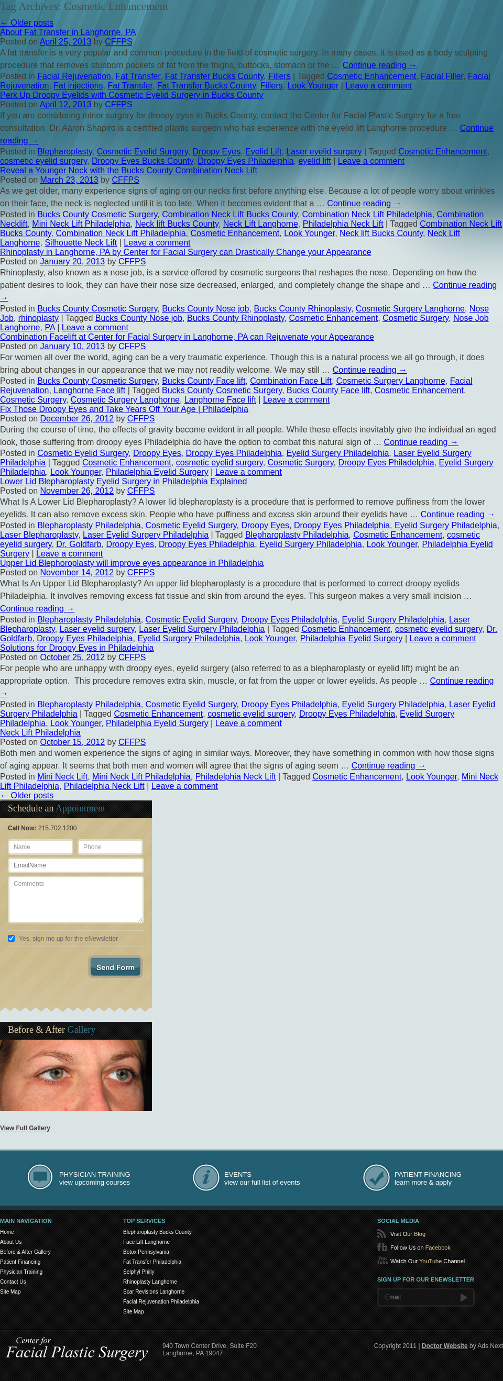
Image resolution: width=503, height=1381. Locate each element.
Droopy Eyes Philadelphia (245, 161)
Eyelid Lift (263, 151)
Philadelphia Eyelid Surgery (157, 471)
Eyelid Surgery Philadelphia (338, 453)
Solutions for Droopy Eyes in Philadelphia (77, 647)
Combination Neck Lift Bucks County (229, 214)
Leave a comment (378, 85)
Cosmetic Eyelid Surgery (142, 151)
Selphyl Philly (138, 1272)
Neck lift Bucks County (176, 223)
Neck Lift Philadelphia (40, 732)
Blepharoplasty (64, 151)
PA (49, 327)
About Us (10, 1242)
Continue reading (380, 65)
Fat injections (78, 85)
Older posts (26, 22)
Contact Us (13, 1282)
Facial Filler (442, 76)
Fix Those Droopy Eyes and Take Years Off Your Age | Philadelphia (124, 409)
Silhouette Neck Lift (81, 242)
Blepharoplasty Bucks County (157, 1232)
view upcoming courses (94, 1178)
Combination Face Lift (291, 380)
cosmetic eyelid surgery (43, 161)
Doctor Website (445, 1346)
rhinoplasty (38, 318)
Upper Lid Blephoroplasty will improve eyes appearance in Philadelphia (132, 563)
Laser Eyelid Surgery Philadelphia (146, 534)
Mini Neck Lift (62, 776)
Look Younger (312, 85)
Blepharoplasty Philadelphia (88, 525)
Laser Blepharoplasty (39, 534)
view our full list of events (262, 1178)
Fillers (279, 76)
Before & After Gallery (25, 1252)
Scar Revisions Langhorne (153, 1292)
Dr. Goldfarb (78, 544)
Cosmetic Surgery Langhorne (410, 308)
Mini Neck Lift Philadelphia (81, 223)
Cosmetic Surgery (415, 318)
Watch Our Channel (427, 1261)
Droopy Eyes (217, 151)
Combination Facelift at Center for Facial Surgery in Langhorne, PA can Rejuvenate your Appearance (187, 336)
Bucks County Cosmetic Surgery (97, 214)
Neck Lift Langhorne (260, 223)
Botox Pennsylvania (146, 1252)
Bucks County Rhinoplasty (302, 308)
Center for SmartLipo (77, 1347)
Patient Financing (20, 1262)
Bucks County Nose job (205, 308)
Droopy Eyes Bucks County (142, 161)
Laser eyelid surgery (324, 151)
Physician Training (21, 1272)
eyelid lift (314, 161)
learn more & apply (428, 1178)
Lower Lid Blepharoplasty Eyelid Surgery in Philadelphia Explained (123, 481)
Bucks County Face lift (203, 380)
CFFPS (118, 41)
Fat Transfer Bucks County (214, 76)
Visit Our (407, 1234)
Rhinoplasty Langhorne (150, 1282)
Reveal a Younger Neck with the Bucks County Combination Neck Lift (128, 170)
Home (7, 1232)
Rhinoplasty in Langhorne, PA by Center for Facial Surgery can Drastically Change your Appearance (185, 252)
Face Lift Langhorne (146, 1242)
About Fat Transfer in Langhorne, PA (68, 32)
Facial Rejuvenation (74, 76)
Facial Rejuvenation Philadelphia (161, 1302)
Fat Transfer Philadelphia (152, 1262)
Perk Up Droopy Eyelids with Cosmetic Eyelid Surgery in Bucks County (131, 95)
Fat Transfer (138, 76)
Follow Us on (420, 1247)
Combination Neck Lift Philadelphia (367, 214)
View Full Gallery (25, 1128)
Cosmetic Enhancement (371, 76)
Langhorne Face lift (89, 390)
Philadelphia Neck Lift (343, 223)
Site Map (10, 1292)
